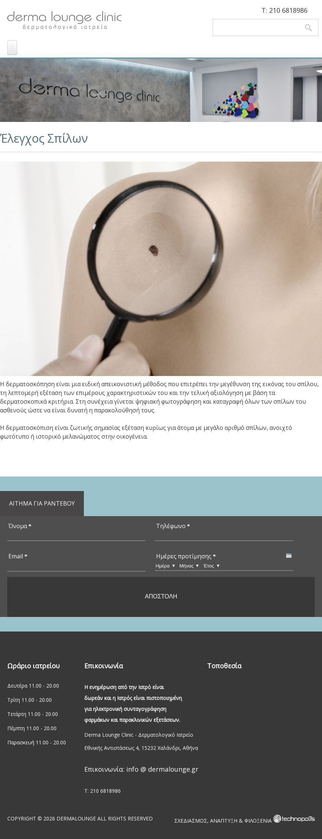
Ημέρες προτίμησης (186, 556)
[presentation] (288, 555)
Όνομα (19, 526)
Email (17, 556)
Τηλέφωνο (173, 526)
